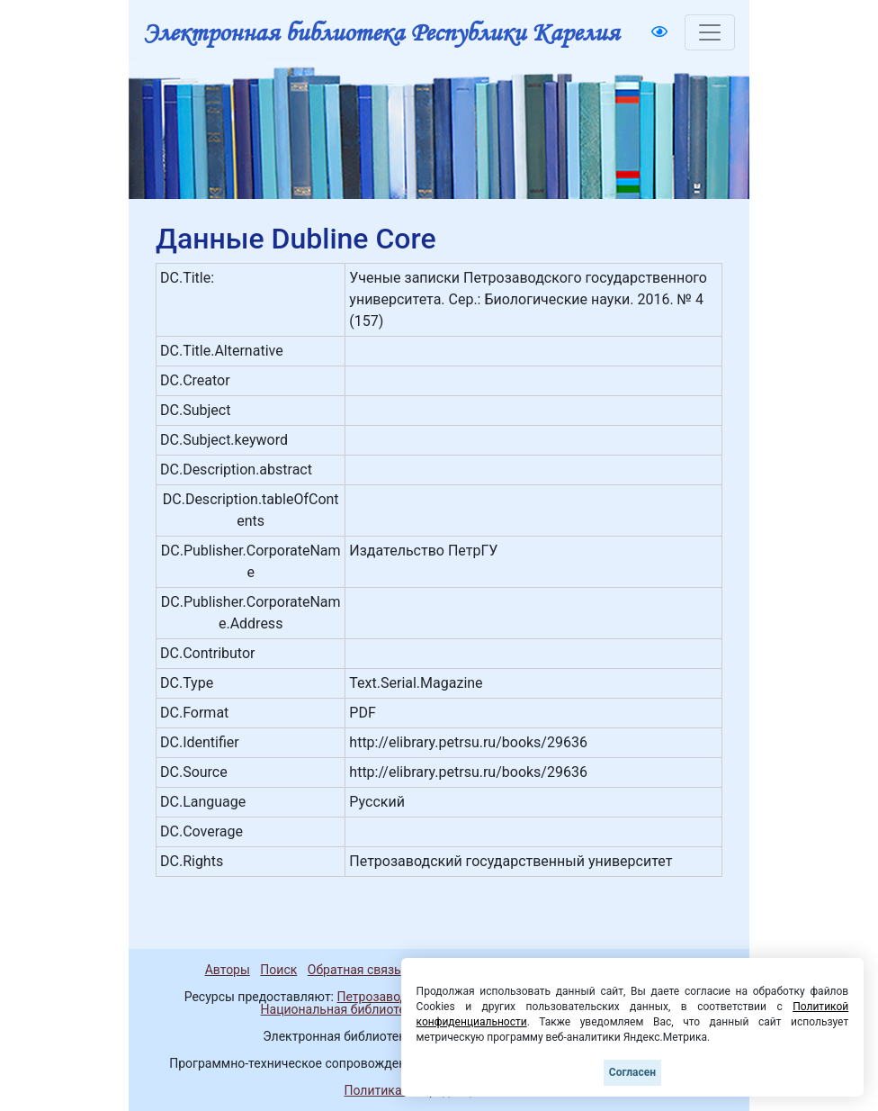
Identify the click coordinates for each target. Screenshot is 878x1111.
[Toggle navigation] (710, 32)
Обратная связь (354, 969)
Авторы (227, 969)
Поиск (278, 969)
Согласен (632, 1072)
